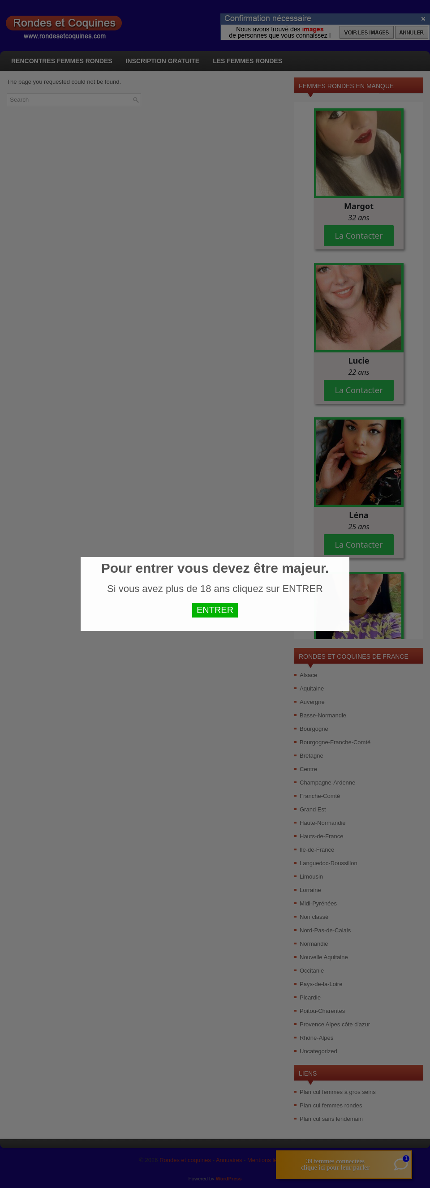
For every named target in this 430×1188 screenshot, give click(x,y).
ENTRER (215, 610)
